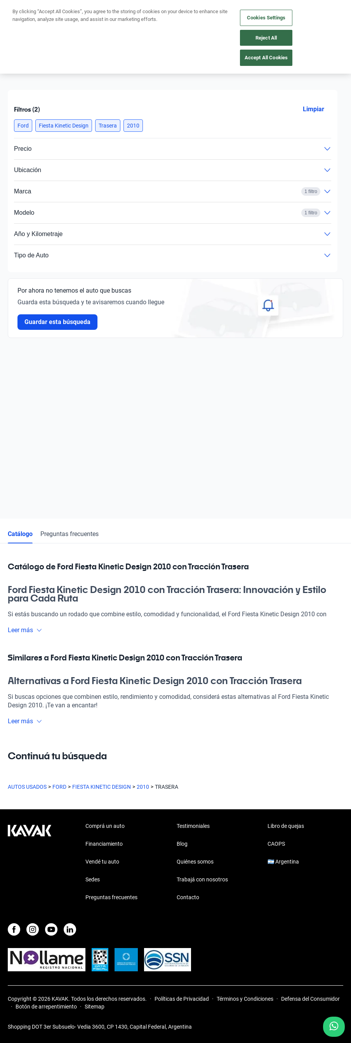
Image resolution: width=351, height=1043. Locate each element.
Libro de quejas (286, 826)
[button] (23, 125)
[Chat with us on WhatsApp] (334, 1026)
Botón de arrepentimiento (46, 1006)
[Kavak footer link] (29, 862)
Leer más (25, 630)
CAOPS (276, 844)
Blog (182, 844)
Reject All (266, 38)
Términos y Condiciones (245, 999)
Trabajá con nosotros (202, 879)
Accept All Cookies (266, 57)
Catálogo (20, 534)
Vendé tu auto (102, 862)
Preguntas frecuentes (69, 534)
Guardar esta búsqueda (57, 322)
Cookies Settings (266, 18)
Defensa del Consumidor (310, 999)
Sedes (92, 879)
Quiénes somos (195, 862)
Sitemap (94, 1006)
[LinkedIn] (70, 929)
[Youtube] (51, 929)
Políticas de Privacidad (182, 999)
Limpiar (313, 109)
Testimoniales (193, 826)
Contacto (188, 897)
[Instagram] (32, 929)
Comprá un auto (105, 826)
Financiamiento (104, 844)
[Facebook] (14, 929)
